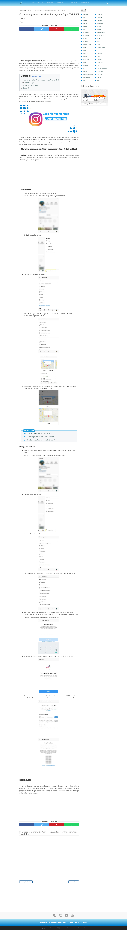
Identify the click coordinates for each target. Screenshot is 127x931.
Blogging (40, 3)
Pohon (99, 30)
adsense (86, 15)
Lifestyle (99, 15)
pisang (99, 27)
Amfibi (85, 21)
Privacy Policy (73, 922)
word (98, 81)
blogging (86, 33)
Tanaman (99, 60)
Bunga (85, 39)
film (84, 51)
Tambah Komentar (38, 22)
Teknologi (50, 3)
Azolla (85, 24)
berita (85, 27)
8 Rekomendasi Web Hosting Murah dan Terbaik (94, 99)
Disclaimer (84, 922)
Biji (84, 30)
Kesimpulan (26, 88)
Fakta (85, 48)
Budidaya (86, 36)
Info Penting (60, 3)
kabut (85, 72)
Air (84, 18)
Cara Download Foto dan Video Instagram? (41, 440)
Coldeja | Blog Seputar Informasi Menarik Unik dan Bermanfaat (70, 928)
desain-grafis (87, 45)
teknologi (100, 63)
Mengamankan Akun (31, 86)
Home (32, 3)
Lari (84, 81)
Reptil (98, 39)
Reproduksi (100, 36)
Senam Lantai (101, 48)
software (99, 54)
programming (101, 33)
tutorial (99, 78)
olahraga (99, 21)
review (99, 42)
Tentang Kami (43, 922)
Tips (98, 66)
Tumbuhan (100, 75)
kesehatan (86, 78)
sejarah (99, 45)
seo (98, 51)
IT (83, 69)
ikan (84, 63)
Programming (73, 3)
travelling (100, 72)
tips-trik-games (102, 69)
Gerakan (85, 54)
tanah (98, 57)
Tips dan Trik (85, 3)
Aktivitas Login (29, 83)
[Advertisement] (49, 46)
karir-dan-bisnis (88, 75)
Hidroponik (86, 60)
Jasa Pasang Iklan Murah (58, 922)
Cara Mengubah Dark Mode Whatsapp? (39, 434)
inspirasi (85, 66)
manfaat (99, 18)
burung (85, 42)
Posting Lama (74, 882)
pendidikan (100, 24)
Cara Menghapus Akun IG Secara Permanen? (41, 437)
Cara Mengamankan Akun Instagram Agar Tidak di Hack (41, 80)
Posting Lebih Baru (26, 882)
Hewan (85, 57)
